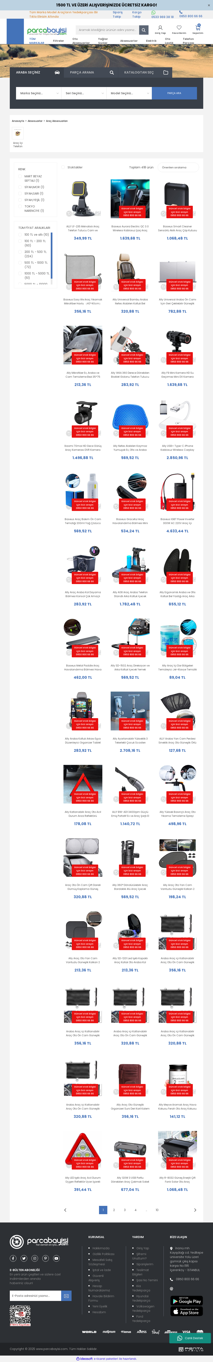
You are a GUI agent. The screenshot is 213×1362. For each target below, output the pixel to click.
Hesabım (99, 1312)
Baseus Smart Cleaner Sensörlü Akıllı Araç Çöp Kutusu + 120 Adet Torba (177, 228)
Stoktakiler (75, 167)
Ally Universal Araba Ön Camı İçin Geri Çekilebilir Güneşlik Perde (177, 301)
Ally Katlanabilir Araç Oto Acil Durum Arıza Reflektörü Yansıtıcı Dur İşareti (83, 814)
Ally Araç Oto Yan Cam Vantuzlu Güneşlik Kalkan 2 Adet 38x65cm (177, 887)
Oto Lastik (169, 41)
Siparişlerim (144, 1264)
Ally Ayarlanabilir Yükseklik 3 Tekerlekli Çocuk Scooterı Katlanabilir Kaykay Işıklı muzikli (130, 741)
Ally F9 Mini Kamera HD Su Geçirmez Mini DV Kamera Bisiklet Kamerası (177, 375)
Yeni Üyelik (100, 1306)
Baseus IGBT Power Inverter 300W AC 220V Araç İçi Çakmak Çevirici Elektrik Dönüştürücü (177, 521)
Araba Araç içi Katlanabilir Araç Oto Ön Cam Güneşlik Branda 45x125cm (130, 1033)
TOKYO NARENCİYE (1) (34, 208)
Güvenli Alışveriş (96, 1278)
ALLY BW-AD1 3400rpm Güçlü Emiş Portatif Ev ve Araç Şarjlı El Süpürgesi (130, 814)
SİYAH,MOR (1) (34, 187)
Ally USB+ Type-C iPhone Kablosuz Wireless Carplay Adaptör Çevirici (177, 448)
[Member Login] (160, 30)
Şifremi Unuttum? (139, 1256)
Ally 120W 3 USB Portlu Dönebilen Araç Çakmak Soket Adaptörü (130, 1180)
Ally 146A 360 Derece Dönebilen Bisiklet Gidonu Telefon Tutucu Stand (130, 375)
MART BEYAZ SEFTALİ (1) (33, 178)
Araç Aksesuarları (57, 121)
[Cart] (197, 30)
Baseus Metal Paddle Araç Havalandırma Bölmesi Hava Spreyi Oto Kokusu (83, 667)
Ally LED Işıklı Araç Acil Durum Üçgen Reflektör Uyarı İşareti (83, 1179)
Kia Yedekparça (141, 1288)
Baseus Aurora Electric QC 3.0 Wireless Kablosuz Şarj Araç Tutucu (130, 228)
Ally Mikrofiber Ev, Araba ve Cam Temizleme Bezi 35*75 (83, 374)
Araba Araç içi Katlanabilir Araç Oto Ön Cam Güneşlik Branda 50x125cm (83, 1033)
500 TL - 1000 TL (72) (36, 265)
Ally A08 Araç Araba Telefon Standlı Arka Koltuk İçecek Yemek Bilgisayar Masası (130, 594)
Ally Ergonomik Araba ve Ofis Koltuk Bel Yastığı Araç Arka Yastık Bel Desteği (178, 594)
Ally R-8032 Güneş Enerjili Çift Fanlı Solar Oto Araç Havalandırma (177, 1180)
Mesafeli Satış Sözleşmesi (100, 1262)
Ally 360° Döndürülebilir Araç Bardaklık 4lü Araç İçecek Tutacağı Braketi (130, 887)
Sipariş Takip (118, 14)
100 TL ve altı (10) (37, 235)
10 (157, 1210)
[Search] (112, 30)
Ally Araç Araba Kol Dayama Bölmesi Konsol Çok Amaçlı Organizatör (83, 594)
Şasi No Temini (147, 1280)
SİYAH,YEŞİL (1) (35, 200)
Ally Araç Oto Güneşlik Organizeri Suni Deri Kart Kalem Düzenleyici (130, 1107)
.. (146, 1210)
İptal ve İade (102, 1270)
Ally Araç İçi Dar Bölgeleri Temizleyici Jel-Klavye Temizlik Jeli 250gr (177, 667)
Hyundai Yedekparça (141, 1298)
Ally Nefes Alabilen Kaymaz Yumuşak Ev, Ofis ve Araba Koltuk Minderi (130, 448)
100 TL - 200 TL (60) (35, 243)
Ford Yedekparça (141, 1318)
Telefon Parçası (188, 41)
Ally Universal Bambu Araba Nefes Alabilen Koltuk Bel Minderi (130, 301)
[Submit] (66, 1296)
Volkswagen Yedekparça (143, 1308)
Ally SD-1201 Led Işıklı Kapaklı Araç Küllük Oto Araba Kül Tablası (130, 960)
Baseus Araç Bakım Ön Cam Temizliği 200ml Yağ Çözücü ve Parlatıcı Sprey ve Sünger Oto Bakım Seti (83, 521)
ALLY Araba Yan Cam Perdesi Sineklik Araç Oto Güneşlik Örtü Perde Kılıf (177, 741)
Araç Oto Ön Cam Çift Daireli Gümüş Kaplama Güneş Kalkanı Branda (83, 887)
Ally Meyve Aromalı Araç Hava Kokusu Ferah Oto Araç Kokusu (177, 1106)
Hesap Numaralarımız (99, 1288)
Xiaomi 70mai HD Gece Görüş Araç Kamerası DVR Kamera (83, 448)
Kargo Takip (137, 14)
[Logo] (37, 31)
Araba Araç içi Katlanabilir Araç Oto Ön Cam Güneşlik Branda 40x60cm (83, 1107)
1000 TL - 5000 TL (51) (37, 275)
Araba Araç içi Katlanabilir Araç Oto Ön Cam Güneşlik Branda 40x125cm (177, 1033)
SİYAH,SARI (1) (34, 193)
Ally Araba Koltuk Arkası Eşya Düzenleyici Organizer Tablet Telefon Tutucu (83, 741)
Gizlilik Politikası (103, 1254)
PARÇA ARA (174, 93)
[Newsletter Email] (41, 1296)
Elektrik (151, 41)
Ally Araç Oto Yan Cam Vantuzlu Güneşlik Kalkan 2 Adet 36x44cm (83, 960)
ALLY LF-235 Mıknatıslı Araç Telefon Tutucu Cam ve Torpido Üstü (82, 228)
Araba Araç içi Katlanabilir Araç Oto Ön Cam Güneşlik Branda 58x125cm (177, 960)
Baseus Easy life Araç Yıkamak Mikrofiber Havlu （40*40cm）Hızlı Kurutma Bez (82, 301)
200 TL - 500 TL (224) (36, 254)
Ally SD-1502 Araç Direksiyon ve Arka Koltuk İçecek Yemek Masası (130, 667)
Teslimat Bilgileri (140, 1272)
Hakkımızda (101, 1248)
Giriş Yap (142, 1248)
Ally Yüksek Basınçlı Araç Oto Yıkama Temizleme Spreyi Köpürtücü (178, 814)
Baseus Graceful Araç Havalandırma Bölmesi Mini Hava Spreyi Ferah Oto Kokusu (130, 521)
